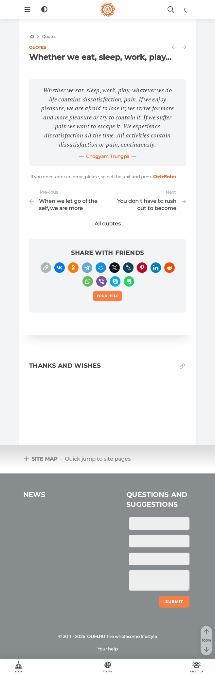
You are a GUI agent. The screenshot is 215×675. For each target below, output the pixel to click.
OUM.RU (96, 636)
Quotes (37, 47)
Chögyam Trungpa (107, 156)
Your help (108, 648)
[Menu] (27, 9)
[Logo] (107, 9)
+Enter (164, 176)
